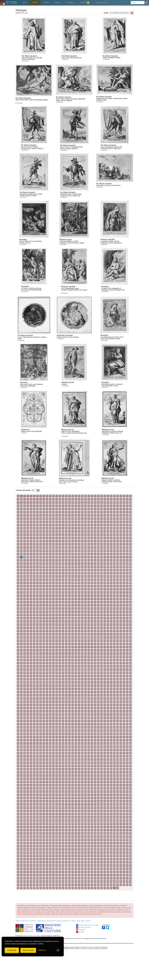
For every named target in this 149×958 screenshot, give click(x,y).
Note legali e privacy (84, 921)
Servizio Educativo (83, 927)
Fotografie (70, 2)
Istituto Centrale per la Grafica (26, 921)
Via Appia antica (101, 2)
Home (25, 2)
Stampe (35, 2)
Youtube (80, 932)
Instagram (80, 930)
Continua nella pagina (23, 490)
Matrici (46, 2)
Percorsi (84, 3)
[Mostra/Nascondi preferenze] (42, 950)
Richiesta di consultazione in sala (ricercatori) (53, 921)
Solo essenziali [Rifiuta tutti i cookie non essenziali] (28, 950)
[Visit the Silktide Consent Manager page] (57, 950)
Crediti (72, 921)
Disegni (57, 2)
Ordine (106, 13)
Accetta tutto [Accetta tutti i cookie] (11, 950)
